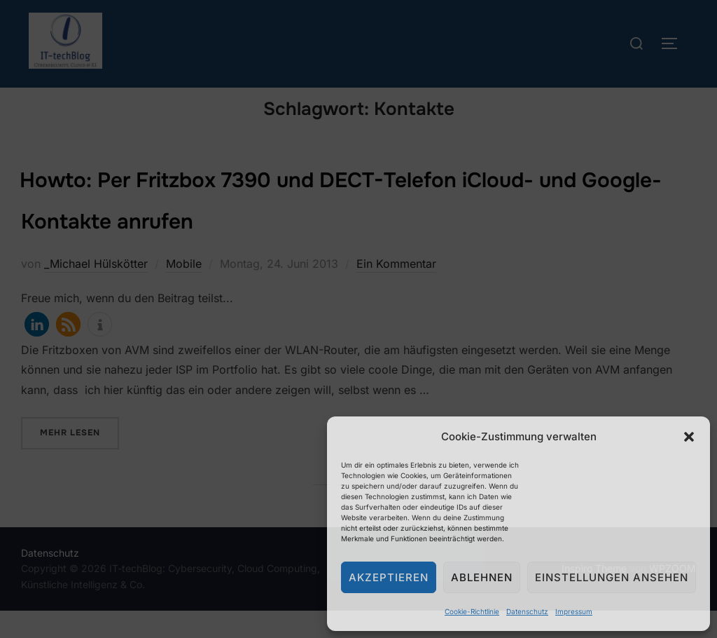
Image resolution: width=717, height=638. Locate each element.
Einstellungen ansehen (611, 577)
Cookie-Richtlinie (472, 611)
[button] (689, 437)
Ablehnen (482, 577)
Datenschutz (527, 611)
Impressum (573, 611)
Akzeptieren (389, 577)
